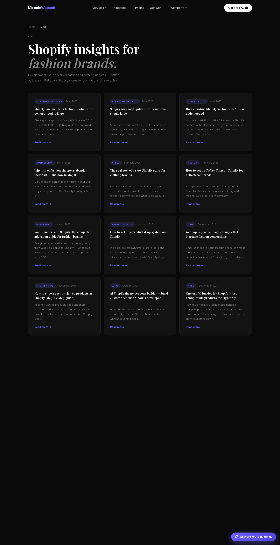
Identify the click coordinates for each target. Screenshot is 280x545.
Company (179, 7)
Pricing (139, 7)
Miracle (41, 8)
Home (32, 26)
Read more (43, 142)
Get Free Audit (238, 7)
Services (99, 7)
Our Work (158, 7)
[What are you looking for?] (253, 537)
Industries (121, 7)
